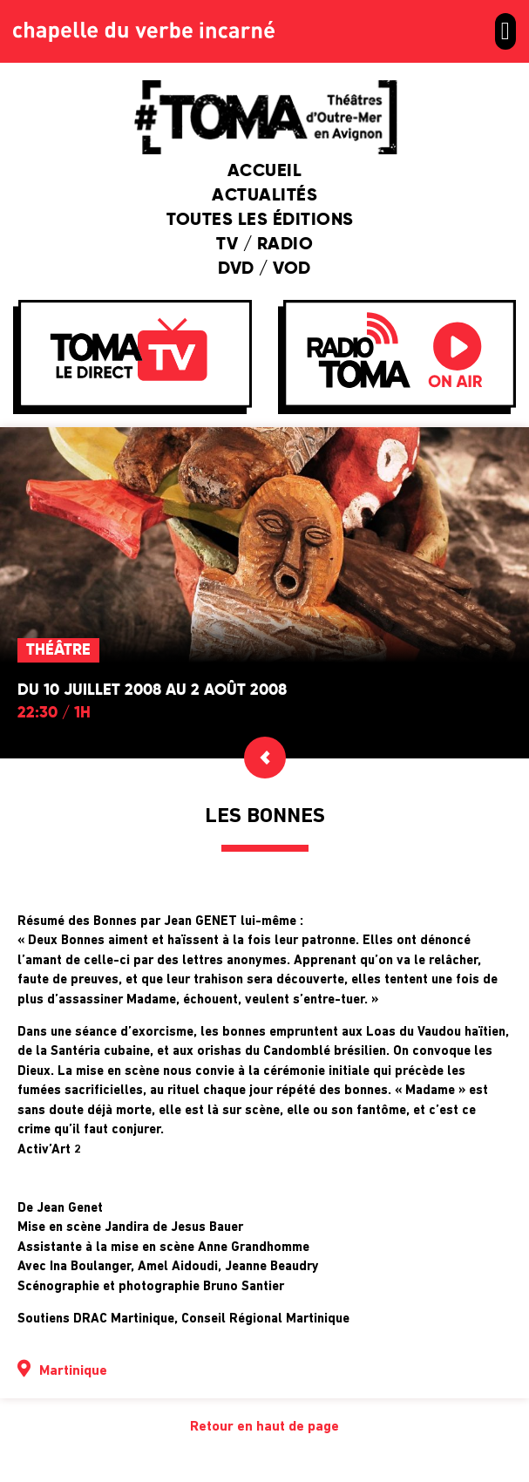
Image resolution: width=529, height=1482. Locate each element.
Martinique (73, 1371)
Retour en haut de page (264, 1427)
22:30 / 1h (54, 713)
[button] (505, 31)
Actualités (264, 196)
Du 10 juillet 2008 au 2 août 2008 (152, 690)
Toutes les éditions (264, 220)
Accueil (264, 171)
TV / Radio (264, 245)
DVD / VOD (264, 269)
